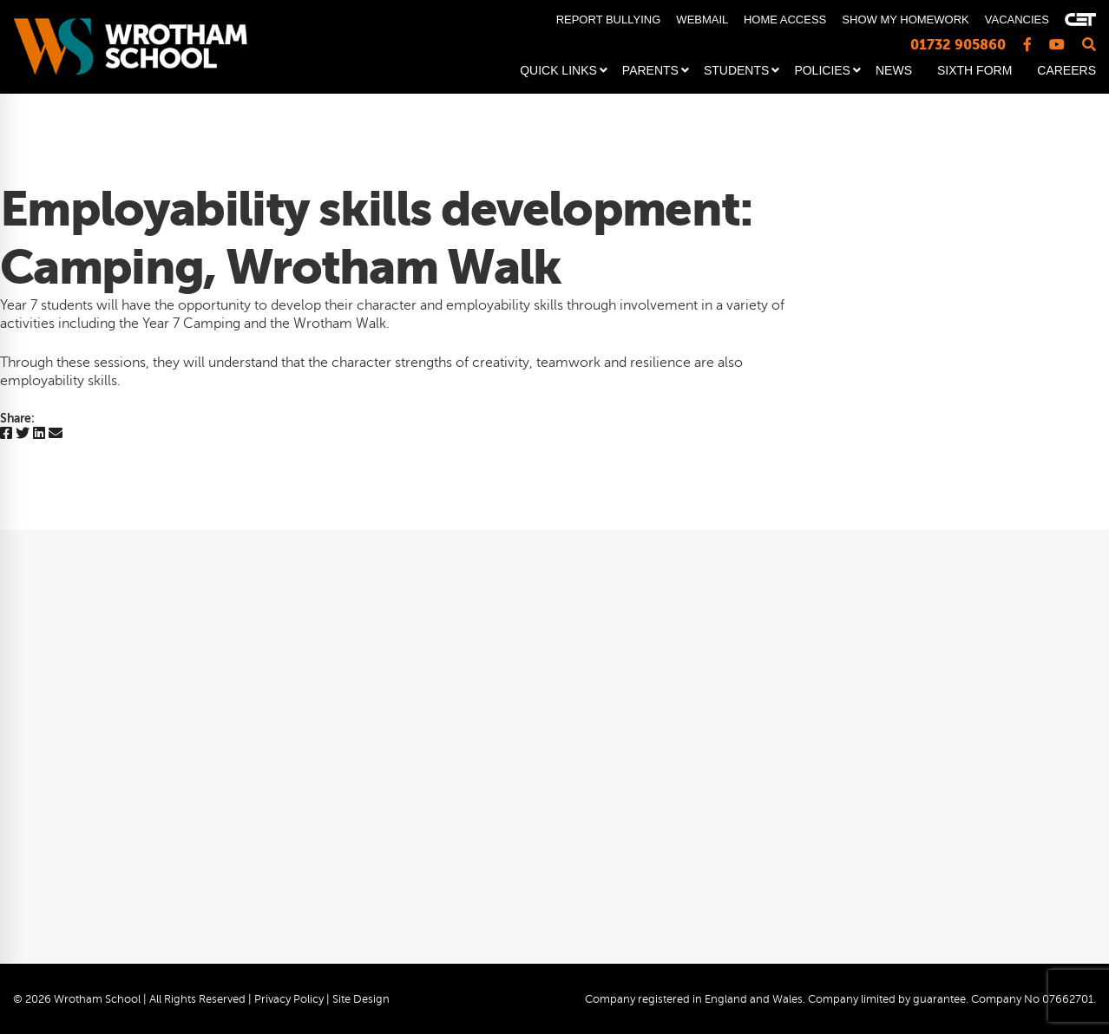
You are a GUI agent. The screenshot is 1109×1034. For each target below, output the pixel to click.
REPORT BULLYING (608, 19)
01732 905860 (958, 44)
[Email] (55, 434)
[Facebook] (6, 434)
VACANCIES (1017, 19)
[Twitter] (23, 434)
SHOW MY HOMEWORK (905, 19)
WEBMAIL (701, 19)
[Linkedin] (39, 434)
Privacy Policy (289, 999)
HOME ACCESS (785, 19)
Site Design (361, 999)
